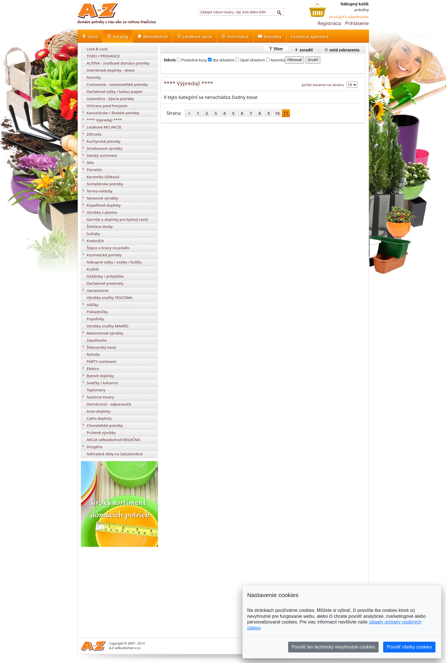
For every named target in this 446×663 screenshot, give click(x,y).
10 (277, 113)
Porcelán (94, 169)
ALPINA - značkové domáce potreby (118, 63)
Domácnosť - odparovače (109, 404)
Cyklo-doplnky (99, 418)
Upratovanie (98, 290)
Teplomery (96, 389)
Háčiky (92, 304)
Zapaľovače (97, 340)
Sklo (90, 162)
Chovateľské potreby (105, 425)
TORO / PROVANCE (103, 56)
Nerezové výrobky (102, 198)
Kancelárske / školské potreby (113, 112)
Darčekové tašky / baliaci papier (115, 91)
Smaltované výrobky (105, 148)
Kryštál (93, 269)
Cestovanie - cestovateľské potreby (117, 84)
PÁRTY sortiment (101, 361)
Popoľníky (95, 318)
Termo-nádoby (100, 191)
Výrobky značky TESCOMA (110, 297)
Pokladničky (97, 311)
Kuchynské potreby (104, 141)
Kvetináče (95, 240)
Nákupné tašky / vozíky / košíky (114, 262)
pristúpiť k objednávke (349, 16)
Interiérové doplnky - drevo (111, 70)
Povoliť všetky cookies (409, 647)
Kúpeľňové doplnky (104, 205)
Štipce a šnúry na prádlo (108, 247)
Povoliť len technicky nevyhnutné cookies (333, 647)
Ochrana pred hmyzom (107, 105)
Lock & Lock (97, 48)
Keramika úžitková (103, 176)
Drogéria (94, 446)
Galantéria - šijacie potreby (110, 98)
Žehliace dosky (100, 226)
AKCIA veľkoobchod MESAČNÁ (113, 439)
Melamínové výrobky (105, 333)
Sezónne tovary (100, 397)
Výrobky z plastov (102, 212)
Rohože (93, 354)
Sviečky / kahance (102, 382)
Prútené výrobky (101, 432)
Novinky (94, 77)
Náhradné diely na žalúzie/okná (115, 453)
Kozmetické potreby (104, 254)
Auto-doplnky (99, 411)
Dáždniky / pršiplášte (105, 276)
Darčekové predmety (105, 283)
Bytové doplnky (100, 375)
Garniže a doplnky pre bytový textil (117, 219)
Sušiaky (93, 233)
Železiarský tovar (102, 347)
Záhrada (94, 134)
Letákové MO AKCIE (104, 127)
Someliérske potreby (105, 183)
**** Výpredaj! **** (104, 119)
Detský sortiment (102, 155)
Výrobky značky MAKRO (108, 326)
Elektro (93, 368)
